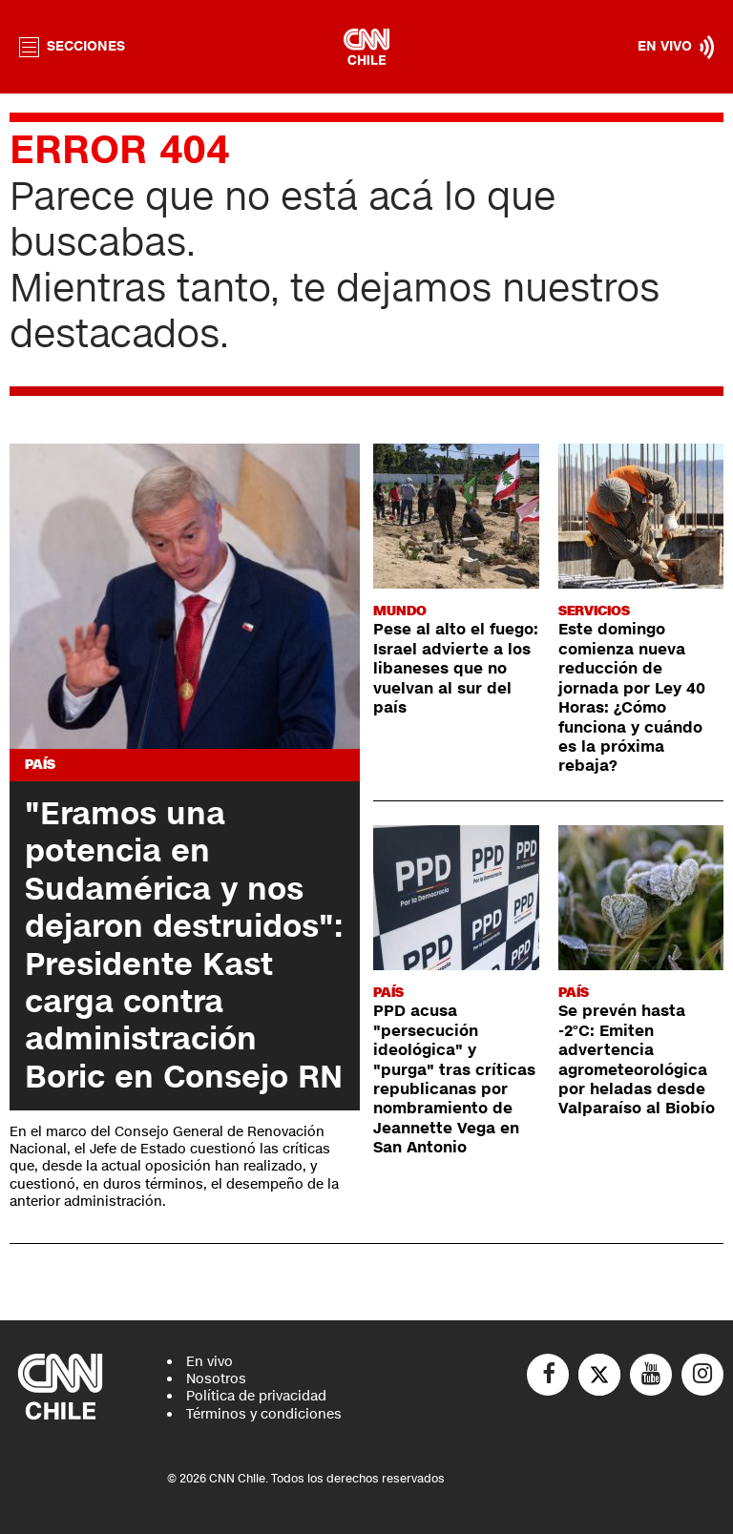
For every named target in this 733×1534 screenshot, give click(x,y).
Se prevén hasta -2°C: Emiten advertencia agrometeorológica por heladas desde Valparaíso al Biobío (636, 1060)
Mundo (400, 611)
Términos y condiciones (264, 1414)
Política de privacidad (256, 1396)
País (40, 765)
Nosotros (216, 1379)
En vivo (209, 1362)
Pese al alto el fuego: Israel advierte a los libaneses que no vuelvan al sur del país (455, 668)
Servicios (594, 611)
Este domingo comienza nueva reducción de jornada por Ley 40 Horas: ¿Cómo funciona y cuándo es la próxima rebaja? (631, 698)
